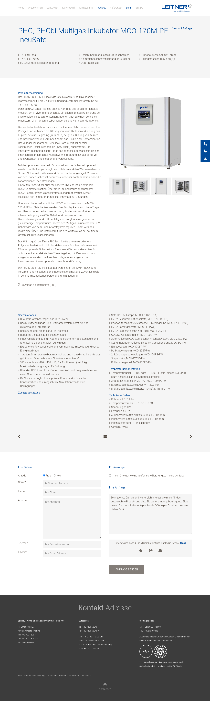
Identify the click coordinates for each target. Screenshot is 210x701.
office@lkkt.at (28, 642)
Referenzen (116, 7)
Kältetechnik (68, 7)
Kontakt (139, 7)
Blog (128, 7)
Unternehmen (35, 7)
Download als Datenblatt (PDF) (37, 284)
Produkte (101, 7)
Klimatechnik (86, 7)
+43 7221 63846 (29, 634)
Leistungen (52, 7)
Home (21, 7)
